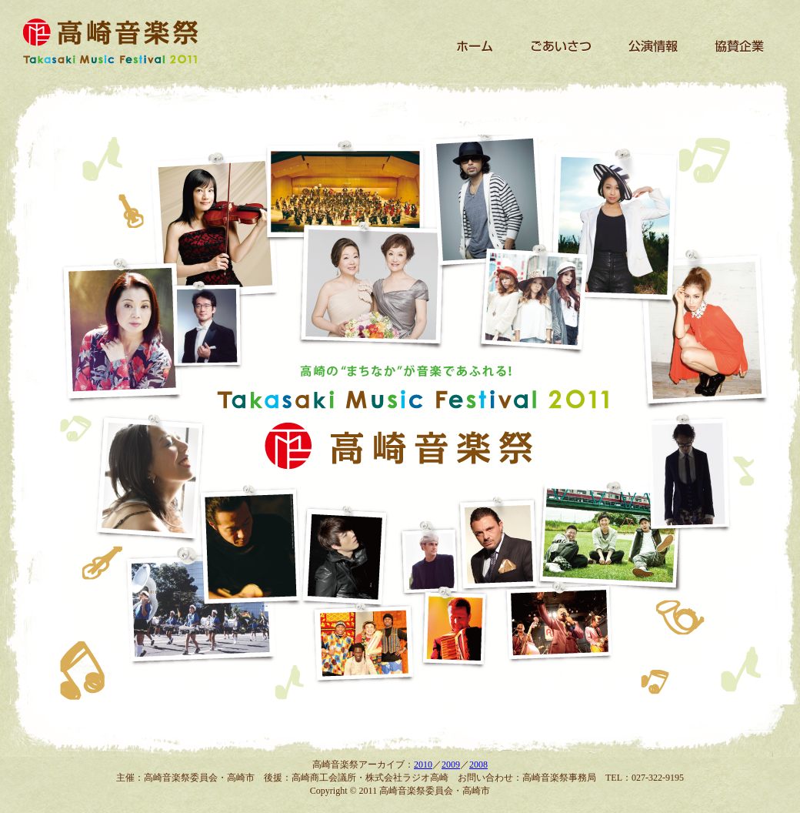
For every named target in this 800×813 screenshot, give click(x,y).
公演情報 (654, 46)
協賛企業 (738, 46)
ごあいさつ (560, 46)
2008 (478, 764)
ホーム (475, 46)
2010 (423, 764)
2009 (451, 764)
